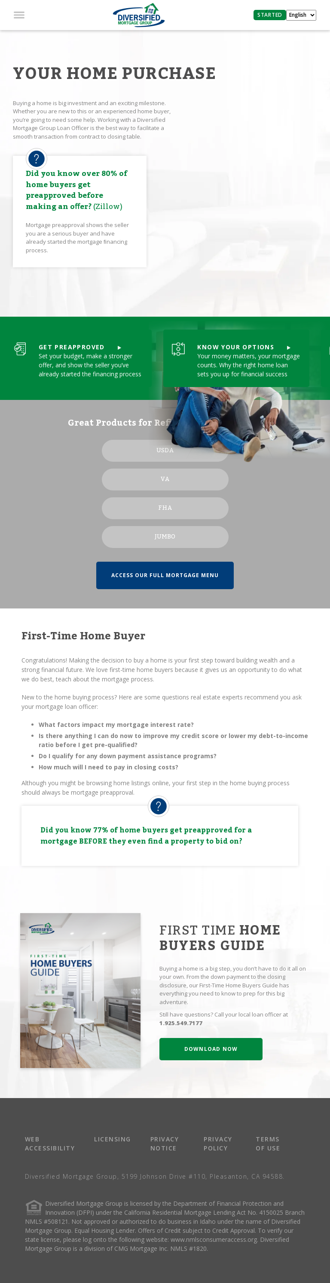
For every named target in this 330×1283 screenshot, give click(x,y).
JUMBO (165, 537)
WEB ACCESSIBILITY (50, 1143)
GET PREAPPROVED (80, 347)
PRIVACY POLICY (218, 1143)
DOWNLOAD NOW (211, 1049)
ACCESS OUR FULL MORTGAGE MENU (165, 575)
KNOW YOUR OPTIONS (243, 347)
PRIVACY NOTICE (164, 1143)
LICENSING (112, 1139)
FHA (165, 508)
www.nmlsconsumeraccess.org (214, 1239)
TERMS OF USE (268, 1143)
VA (165, 479)
